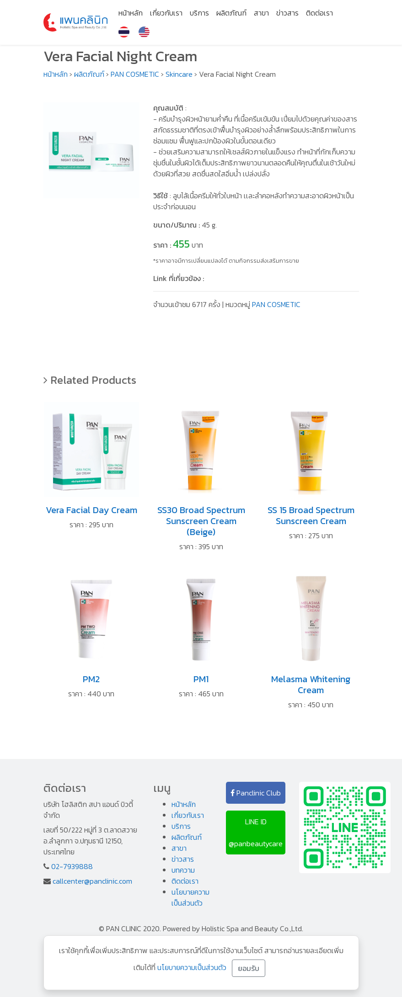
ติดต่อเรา (319, 12)
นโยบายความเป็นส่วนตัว (190, 897)
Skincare (179, 74)
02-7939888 (72, 866)
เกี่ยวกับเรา (166, 12)
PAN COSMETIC (135, 74)
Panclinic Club (255, 792)
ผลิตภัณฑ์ (231, 12)
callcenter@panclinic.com (92, 880)
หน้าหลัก (130, 12)
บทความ (183, 869)
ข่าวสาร (287, 12)
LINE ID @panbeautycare (256, 832)
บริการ (199, 12)
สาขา (261, 12)
